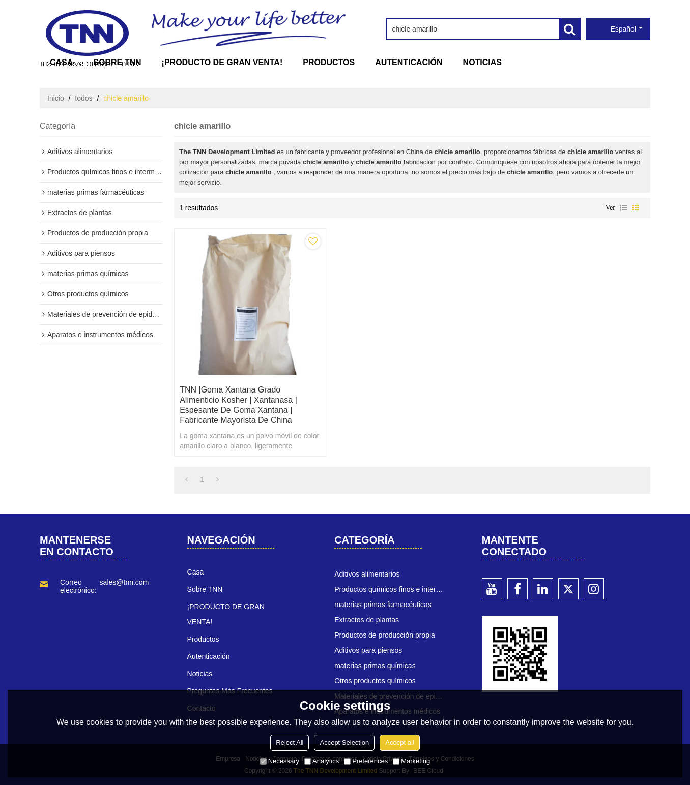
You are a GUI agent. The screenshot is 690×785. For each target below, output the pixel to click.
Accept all (399, 742)
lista (623, 208)
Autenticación (408, 62)
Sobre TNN (117, 62)
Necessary (279, 761)
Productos (329, 62)
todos (83, 98)
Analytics (321, 761)
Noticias (482, 62)
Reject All (289, 742)
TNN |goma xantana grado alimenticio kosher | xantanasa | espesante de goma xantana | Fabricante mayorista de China (238, 405)
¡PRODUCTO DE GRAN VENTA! (222, 62)
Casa (61, 62)
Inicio (55, 98)
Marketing (411, 761)
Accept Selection (344, 742)
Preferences (366, 761)
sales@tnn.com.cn (129, 582)
